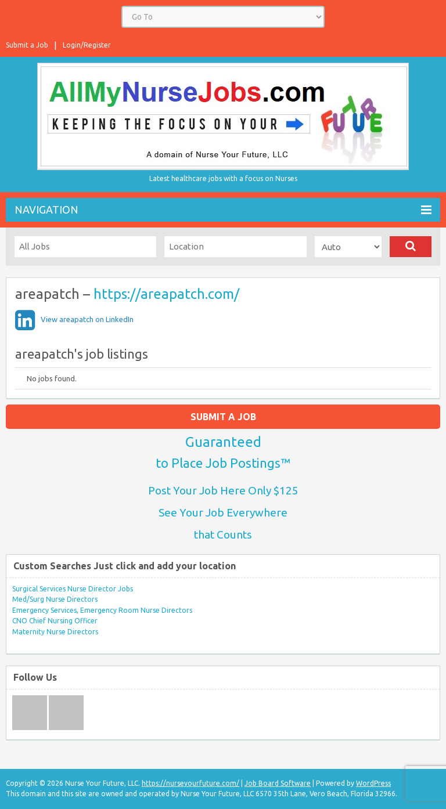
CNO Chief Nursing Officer (55, 620)
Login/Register (87, 45)
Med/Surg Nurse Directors (55, 599)
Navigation (223, 210)
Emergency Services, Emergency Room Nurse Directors (102, 610)
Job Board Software (277, 783)
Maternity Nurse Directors (55, 631)
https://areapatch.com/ (166, 294)
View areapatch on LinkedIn (87, 319)
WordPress (373, 783)
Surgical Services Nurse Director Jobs (72, 589)
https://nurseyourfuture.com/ (190, 783)
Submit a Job (27, 45)
